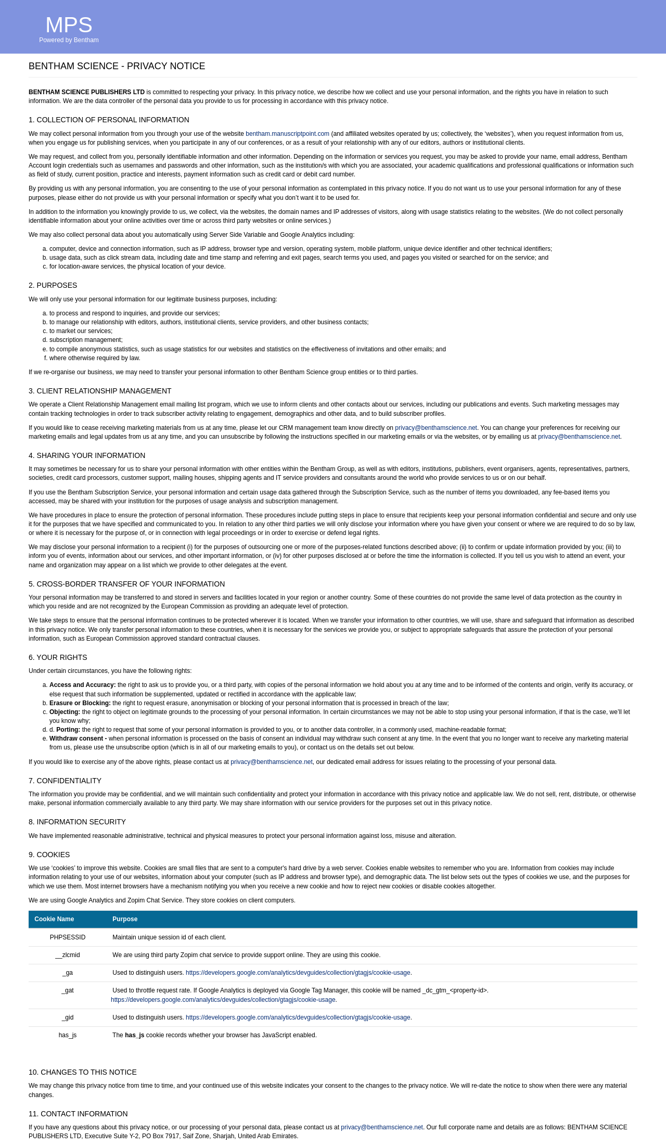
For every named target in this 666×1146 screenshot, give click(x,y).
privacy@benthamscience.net (436, 427)
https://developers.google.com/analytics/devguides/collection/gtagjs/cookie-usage (298, 972)
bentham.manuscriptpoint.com (287, 133)
